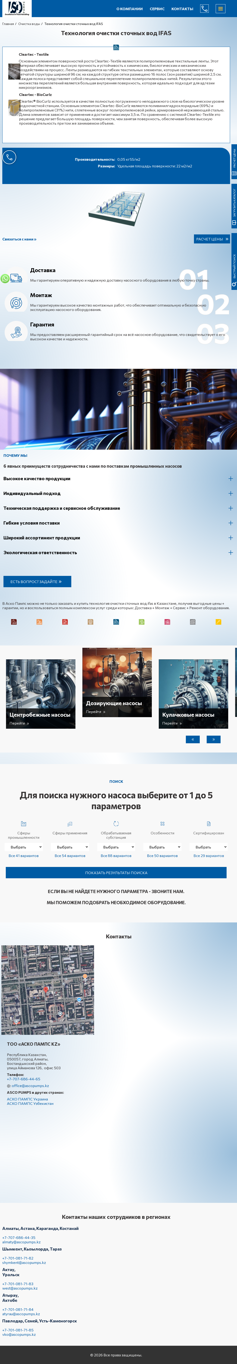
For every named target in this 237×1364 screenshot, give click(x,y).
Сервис (157, 8)
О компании (129, 8)
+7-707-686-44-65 (208, 8)
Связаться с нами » (19, 239)
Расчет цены (209, 239)
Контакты (182, 8)
